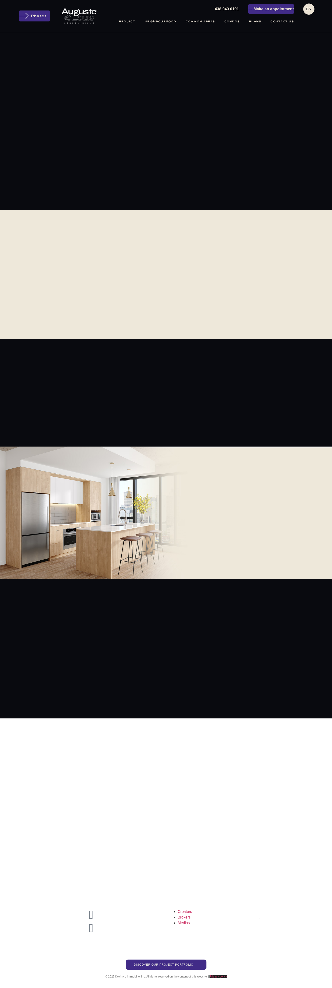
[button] (34, 15)
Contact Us (282, 21)
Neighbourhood (160, 21)
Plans (255, 21)
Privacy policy (218, 980)
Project (127, 21)
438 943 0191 (227, 9)
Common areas (200, 21)
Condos (232, 21)
